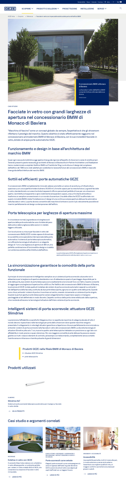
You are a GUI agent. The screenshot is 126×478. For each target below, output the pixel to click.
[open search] (121, 8)
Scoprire (26, 9)
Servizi (100, 9)
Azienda (94, 2)
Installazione (87, 9)
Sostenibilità (81, 2)
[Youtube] (121, 2)
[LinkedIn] (118, 2)
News (88, 2)
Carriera (100, 2)
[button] (107, 2)
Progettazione (69, 9)
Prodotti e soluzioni (47, 9)
